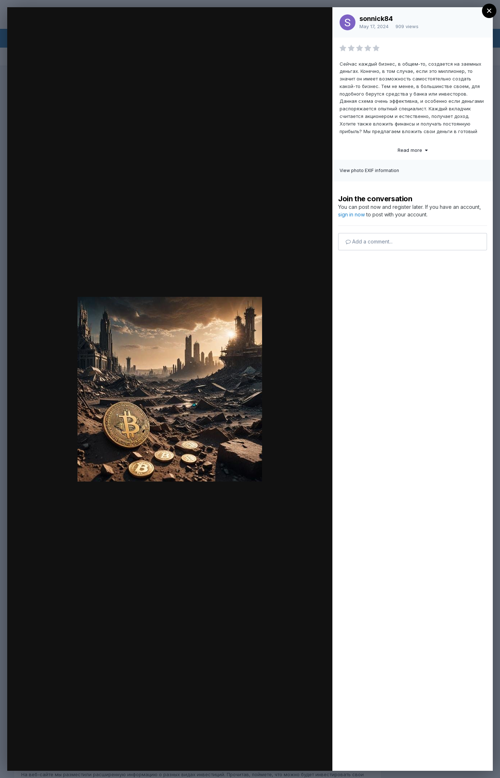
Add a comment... (369, 241)
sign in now (351, 214)
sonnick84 (376, 18)
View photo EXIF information (369, 170)
